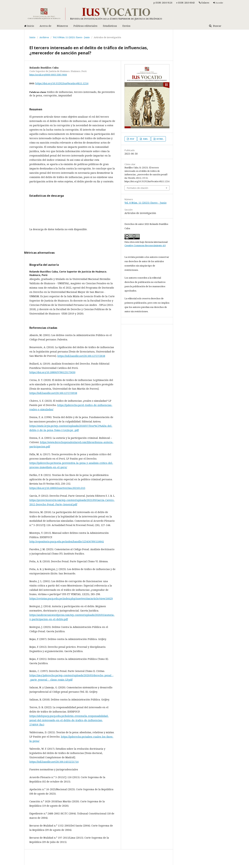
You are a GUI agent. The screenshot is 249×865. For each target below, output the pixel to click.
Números (62, 25)
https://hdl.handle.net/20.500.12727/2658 (81, 355)
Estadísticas (110, 25)
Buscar (216, 25)
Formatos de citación (137, 187)
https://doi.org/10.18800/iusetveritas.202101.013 (57, 488)
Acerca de (45, 25)
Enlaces (204, 2)
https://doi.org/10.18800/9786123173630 (52, 372)
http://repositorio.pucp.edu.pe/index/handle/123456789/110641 (66, 541)
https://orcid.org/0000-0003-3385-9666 (48, 74)
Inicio (29, 25)
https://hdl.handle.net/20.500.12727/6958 (53, 393)
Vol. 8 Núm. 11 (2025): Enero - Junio (71, 37)
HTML (159, 138)
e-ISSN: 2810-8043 (185, 2)
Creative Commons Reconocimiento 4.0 (144, 245)
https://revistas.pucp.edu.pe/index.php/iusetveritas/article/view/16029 (71, 598)
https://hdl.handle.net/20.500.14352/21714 (54, 761)
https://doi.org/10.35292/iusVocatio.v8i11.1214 (61, 83)
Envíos (126, 25)
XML (145, 138)
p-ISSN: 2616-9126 (162, 2)
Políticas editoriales (85, 25)
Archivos (44, 37)
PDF (131, 138)
